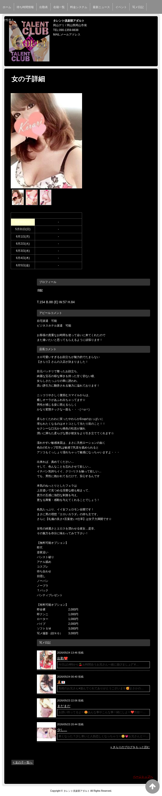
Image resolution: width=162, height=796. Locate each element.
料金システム (78, 7)
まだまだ (63, 706)
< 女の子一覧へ (22, 762)
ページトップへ (143, 776)
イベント (121, 7)
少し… (62, 730)
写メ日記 (138, 7)
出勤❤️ (62, 658)
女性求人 (8, 20)
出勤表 (43, 7)
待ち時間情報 (25, 7)
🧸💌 (61, 682)
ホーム (7, 7)
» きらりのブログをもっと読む (130, 747)
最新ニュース (101, 7)
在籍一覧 (59, 7)
